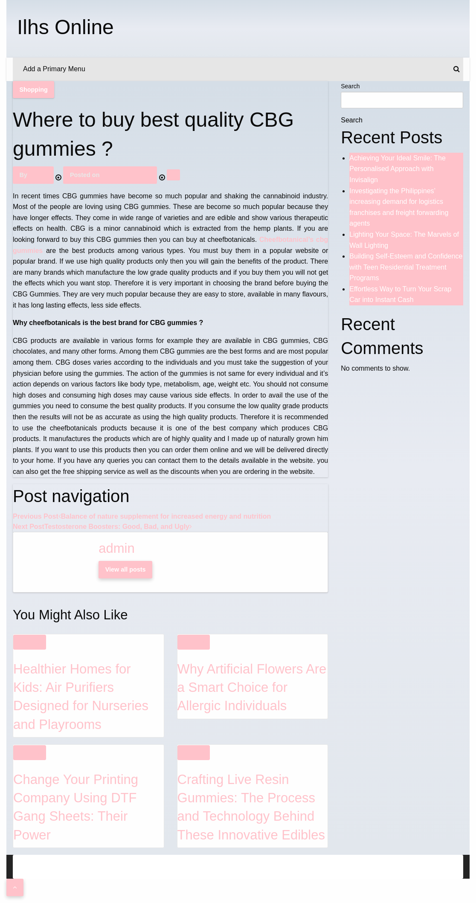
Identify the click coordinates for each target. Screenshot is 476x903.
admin (38, 174)
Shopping (33, 89)
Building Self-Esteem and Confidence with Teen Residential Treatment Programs (405, 267)
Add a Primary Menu (54, 69)
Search (350, 86)
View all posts (125, 569)
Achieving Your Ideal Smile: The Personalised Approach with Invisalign (397, 168)
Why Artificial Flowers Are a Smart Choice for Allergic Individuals (252, 688)
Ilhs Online (65, 27)
